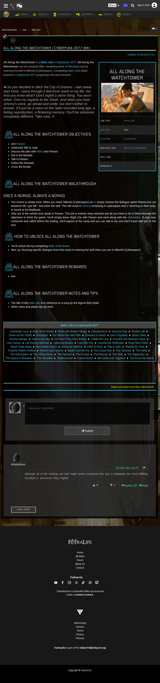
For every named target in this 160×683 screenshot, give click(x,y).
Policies (80, 638)
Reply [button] (143, 485)
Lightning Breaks (63, 342)
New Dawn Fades (46, 346)
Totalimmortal (65, 358)
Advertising (80, 623)
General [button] (40, 14)
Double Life (138, 331)
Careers (80, 627)
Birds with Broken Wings (72, 331)
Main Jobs (36, 30)
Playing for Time (134, 346)
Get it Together (119, 335)
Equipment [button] (84, 14)
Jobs (24, 30)
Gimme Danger (18, 339)
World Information (9, 30)
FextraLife (59, 648)
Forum (80, 560)
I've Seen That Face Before (70, 339)
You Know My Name (142, 358)
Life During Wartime (37, 342)
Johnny (86, 205)
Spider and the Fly (79, 350)
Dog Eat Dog (119, 331)
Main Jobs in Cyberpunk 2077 (80, 325)
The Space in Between (19, 358)
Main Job (129, 120)
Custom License (84, 594)
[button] (114, 5)
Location (105, 139)
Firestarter (42, 335)
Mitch (40, 151)
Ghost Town (139, 335)
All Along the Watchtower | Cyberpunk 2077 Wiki (46, 48)
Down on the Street (20, 335)
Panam (21, 143)
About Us (80, 564)
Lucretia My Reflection (111, 342)
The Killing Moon (43, 354)
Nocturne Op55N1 (72, 346)
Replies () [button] (129, 485)
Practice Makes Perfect (22, 350)
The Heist (141, 350)
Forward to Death (95, 335)
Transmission (85, 358)
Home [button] (21, 14)
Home (80, 552)
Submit (87, 430)
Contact (80, 567)
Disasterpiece (99, 331)
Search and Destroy (51, 350)
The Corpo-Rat (103, 350)
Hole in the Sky (41, 339)
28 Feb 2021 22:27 (127, 467)
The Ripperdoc (136, 354)
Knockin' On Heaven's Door (129, 339)
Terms (80, 630)
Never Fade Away (21, 346)
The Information (19, 354)
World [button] (105, 14)
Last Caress (14, 342)
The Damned (123, 350)
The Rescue (100, 354)
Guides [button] (123, 14)
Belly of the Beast (135, 148)
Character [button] (61, 14)
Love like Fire (85, 342)
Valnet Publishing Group (93, 648)
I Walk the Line (99, 339)
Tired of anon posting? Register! (132, 387)
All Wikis (80, 556)
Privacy (80, 634)
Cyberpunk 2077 (66, 62)
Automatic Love (19, 331)
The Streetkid (45, 358)
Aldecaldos (134, 217)
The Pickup (82, 354)
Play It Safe (114, 346)
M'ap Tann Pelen (138, 342)
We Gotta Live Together (111, 358)
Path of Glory (95, 346)
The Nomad (64, 354)
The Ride (117, 354)
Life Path (105, 130)
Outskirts (130, 139)
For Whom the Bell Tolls (67, 335)
